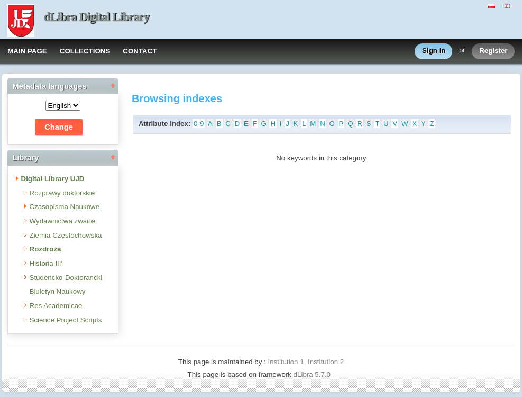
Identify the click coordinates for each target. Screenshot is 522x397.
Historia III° (47, 263)
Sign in (433, 51)
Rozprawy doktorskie (62, 193)
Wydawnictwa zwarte (62, 221)
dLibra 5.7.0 (313, 374)
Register (493, 51)
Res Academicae (56, 306)
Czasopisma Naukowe (65, 207)
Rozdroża (45, 249)
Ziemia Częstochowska (66, 235)
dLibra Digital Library (97, 16)
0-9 (199, 124)
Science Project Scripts (66, 320)
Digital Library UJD (53, 179)
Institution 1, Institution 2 (306, 362)
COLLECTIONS (85, 51)
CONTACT (140, 51)
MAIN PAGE (27, 51)
